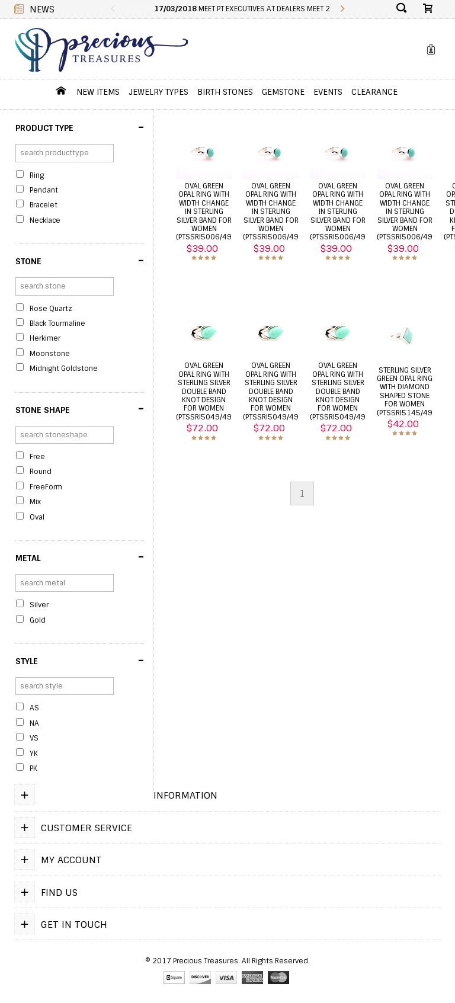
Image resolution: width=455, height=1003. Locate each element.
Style (79, 660)
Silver (39, 605)
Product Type (79, 127)
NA (34, 723)
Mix (35, 502)
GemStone (283, 91)
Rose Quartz (51, 309)
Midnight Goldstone (64, 368)
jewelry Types (158, 91)
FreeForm (46, 487)
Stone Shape (79, 408)
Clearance (374, 91)
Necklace (45, 220)
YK (34, 753)
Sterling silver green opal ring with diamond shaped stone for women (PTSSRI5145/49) (406, 392)
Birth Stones (225, 91)
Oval (37, 517)
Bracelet (43, 205)
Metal (79, 557)
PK (33, 768)
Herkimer (45, 338)
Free (37, 457)
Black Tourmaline (57, 323)
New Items (98, 91)
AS (34, 708)
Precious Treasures (205, 961)
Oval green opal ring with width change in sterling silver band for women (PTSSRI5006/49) (205, 211)
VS (34, 738)
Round (41, 471)
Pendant (44, 190)
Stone (79, 260)
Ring (37, 175)
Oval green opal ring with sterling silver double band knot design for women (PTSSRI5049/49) (205, 391)
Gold (38, 620)
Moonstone (50, 354)
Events (327, 91)
